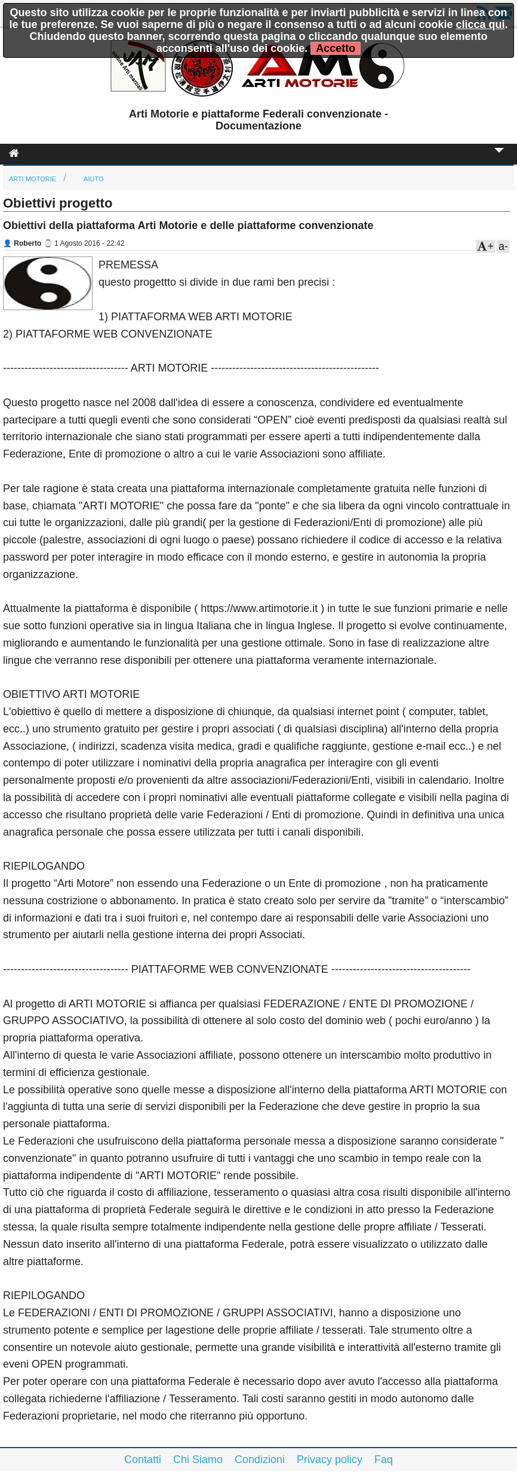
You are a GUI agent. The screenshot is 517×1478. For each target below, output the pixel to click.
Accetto (335, 48)
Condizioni (260, 1459)
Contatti (142, 1459)
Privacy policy (329, 1459)
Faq (383, 1459)
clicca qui (480, 24)
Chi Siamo (198, 1459)
